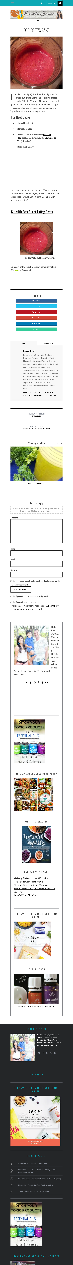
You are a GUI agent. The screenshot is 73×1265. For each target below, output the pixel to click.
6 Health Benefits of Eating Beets (32, 211)
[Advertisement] (36, 168)
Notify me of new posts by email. (26, 602)
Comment (15, 517)
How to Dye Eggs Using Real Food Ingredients (36, 1185)
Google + (36, 318)
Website (27, 392)
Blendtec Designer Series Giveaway (31, 885)
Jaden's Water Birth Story (26, 895)
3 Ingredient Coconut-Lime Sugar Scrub (33, 1191)
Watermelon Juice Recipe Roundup (36, 427)
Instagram (51, 395)
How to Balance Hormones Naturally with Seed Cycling (39, 1179)
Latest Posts (49, 343)
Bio (23, 343)
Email (36, 329)
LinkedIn (36, 323)
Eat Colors (36, 414)
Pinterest (36, 312)
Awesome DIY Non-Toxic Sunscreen (36, 1007)
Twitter (36, 306)
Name (13, 548)
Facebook (36, 300)
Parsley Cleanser (36, 484)
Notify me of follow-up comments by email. (30, 596)
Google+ (27, 395)
